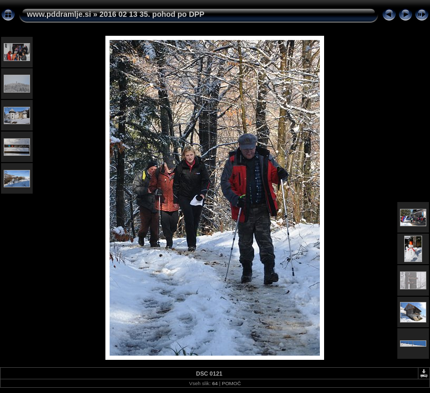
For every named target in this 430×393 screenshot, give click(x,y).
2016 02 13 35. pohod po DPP (152, 14)
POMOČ (231, 383)
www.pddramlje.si (59, 14)
